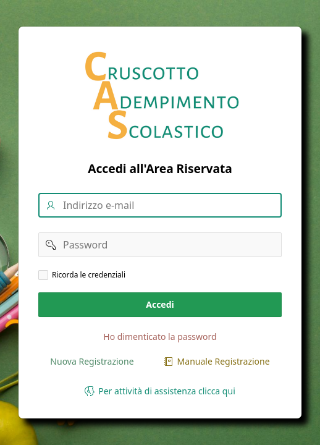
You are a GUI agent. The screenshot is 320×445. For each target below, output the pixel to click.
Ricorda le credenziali (88, 275)
